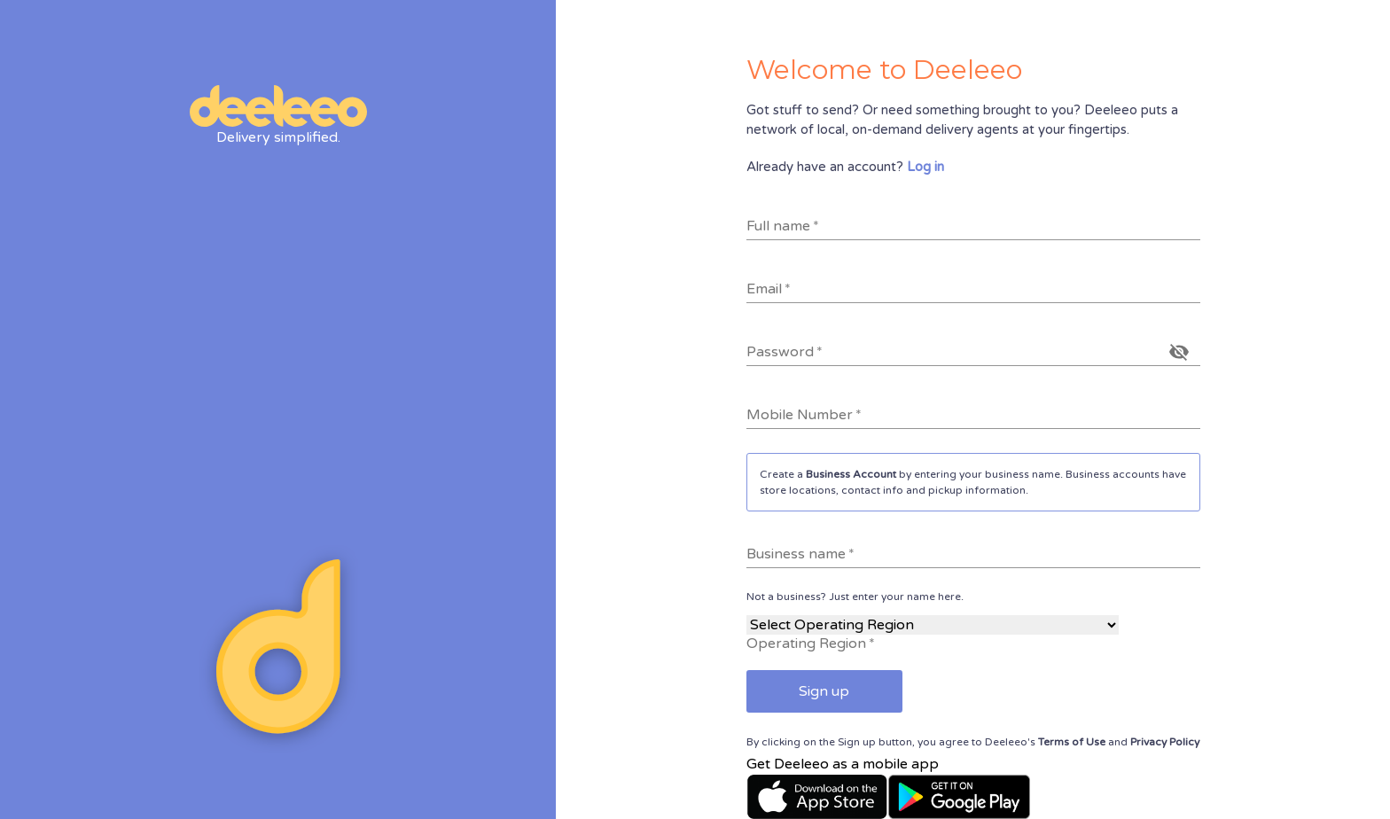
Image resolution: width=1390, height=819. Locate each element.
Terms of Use (1071, 742)
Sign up (824, 691)
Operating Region (810, 643)
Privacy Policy (1164, 742)
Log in (925, 167)
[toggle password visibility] (1179, 352)
